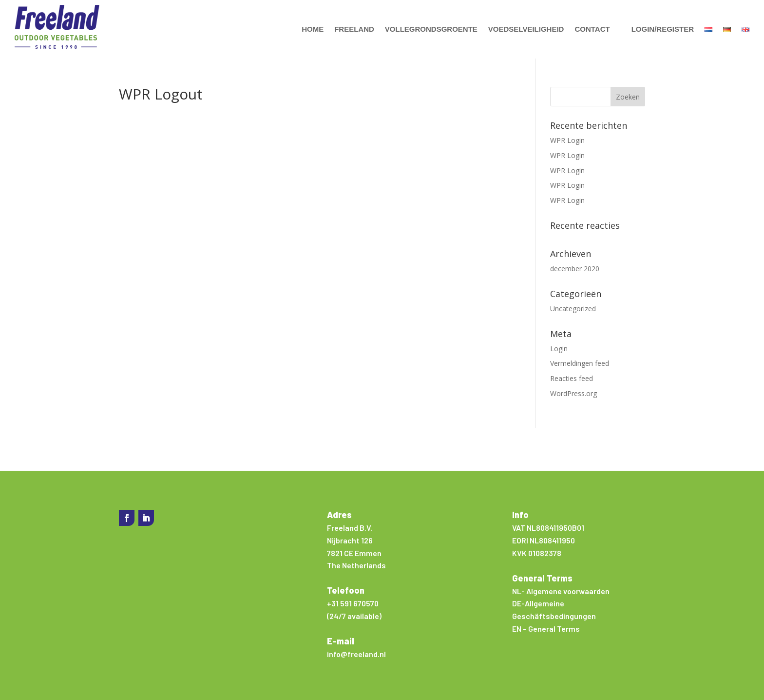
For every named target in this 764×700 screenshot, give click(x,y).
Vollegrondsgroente (431, 29)
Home (313, 29)
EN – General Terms (546, 628)
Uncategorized (573, 308)
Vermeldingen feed (579, 363)
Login (559, 348)
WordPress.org (573, 393)
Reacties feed (571, 378)
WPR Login (567, 140)
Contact (592, 29)
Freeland (354, 29)
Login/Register (662, 29)
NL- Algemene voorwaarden (561, 591)
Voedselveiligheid (526, 29)
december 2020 (574, 268)
